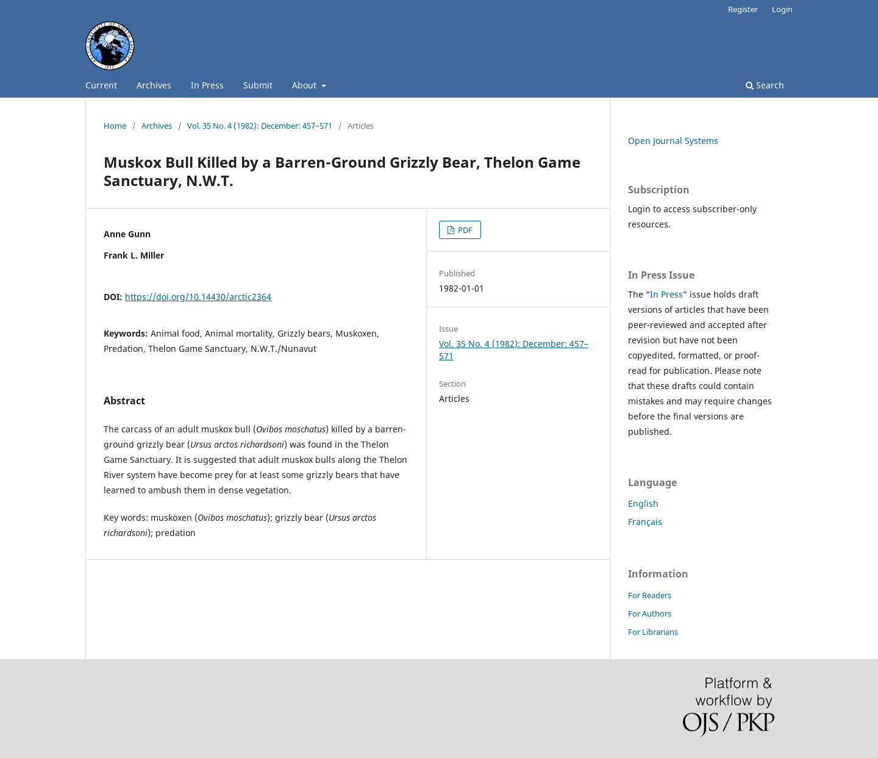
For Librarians (653, 631)
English (643, 503)
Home (115, 125)
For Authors (649, 613)
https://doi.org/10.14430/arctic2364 (198, 296)
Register (743, 9)
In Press (207, 85)
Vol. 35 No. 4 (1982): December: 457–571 (259, 125)
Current (101, 85)
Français (645, 521)
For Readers (649, 595)
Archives (154, 85)
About (305, 85)
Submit (258, 85)
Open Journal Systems (673, 140)
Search (765, 85)
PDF (464, 229)
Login (782, 9)
